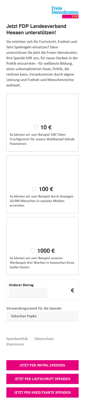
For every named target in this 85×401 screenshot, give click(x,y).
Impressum (15, 344)
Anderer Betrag (21, 285)
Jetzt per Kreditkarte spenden (42, 392)
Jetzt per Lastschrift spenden (42, 379)
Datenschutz (44, 339)
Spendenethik (17, 339)
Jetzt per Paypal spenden (42, 365)
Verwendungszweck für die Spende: (34, 308)
